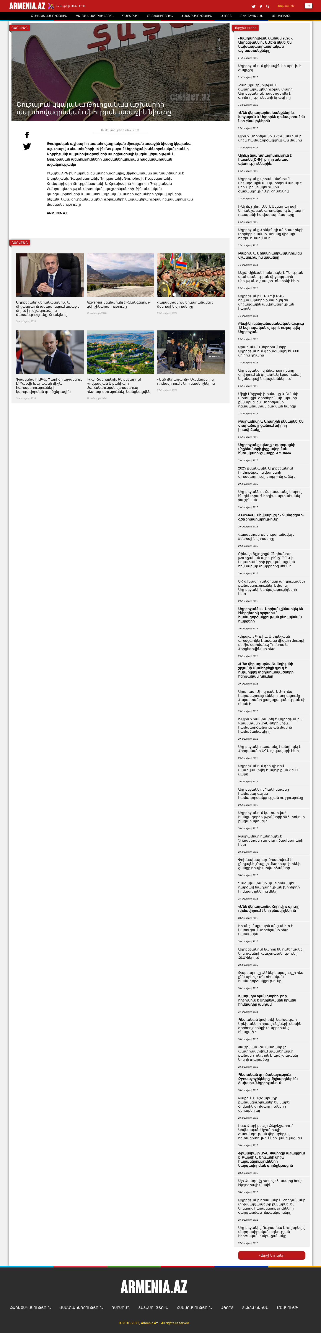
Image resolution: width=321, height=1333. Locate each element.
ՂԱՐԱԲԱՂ (121, 1308)
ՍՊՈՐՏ (227, 1308)
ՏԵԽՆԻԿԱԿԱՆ (255, 1308)
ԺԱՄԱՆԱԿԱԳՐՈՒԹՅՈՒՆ (81, 1308)
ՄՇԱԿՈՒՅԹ (287, 1308)
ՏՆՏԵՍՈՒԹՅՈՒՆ (153, 1308)
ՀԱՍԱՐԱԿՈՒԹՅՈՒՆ (194, 1308)
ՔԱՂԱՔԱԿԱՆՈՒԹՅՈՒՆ (30, 1308)
